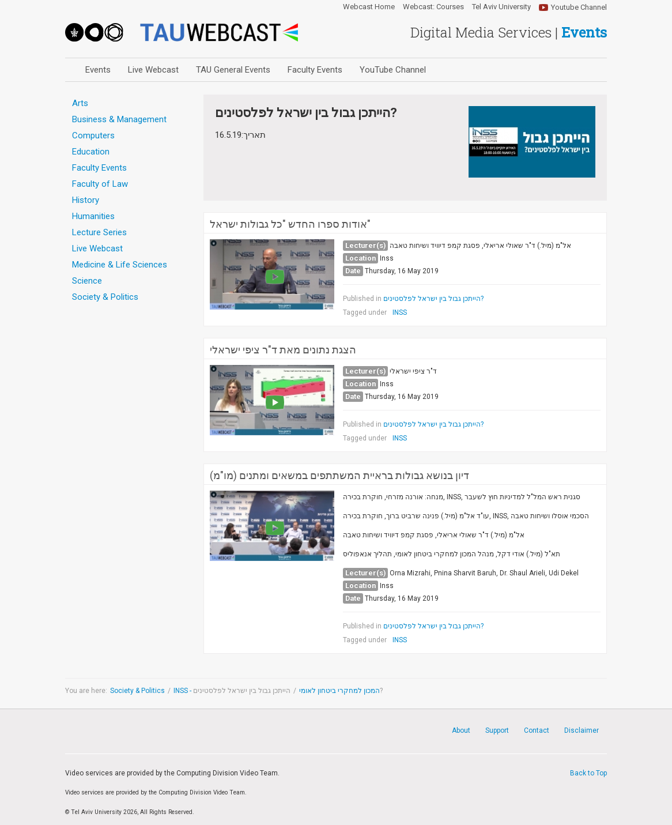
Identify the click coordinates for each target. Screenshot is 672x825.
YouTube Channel (393, 70)
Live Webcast (153, 70)
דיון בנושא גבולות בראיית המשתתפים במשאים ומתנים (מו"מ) (339, 475)
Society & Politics (137, 691)
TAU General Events (233, 70)
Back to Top (588, 773)
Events (98, 70)
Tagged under (365, 312)
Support (497, 730)
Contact (536, 730)
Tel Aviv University (501, 7)
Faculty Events (315, 70)
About (461, 730)
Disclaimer (581, 730)
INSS (399, 312)
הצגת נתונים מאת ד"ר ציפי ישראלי (283, 350)
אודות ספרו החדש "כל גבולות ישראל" (290, 224)
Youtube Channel (579, 7)
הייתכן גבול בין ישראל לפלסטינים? (433, 299)
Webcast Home (369, 7)
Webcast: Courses (433, 7)
